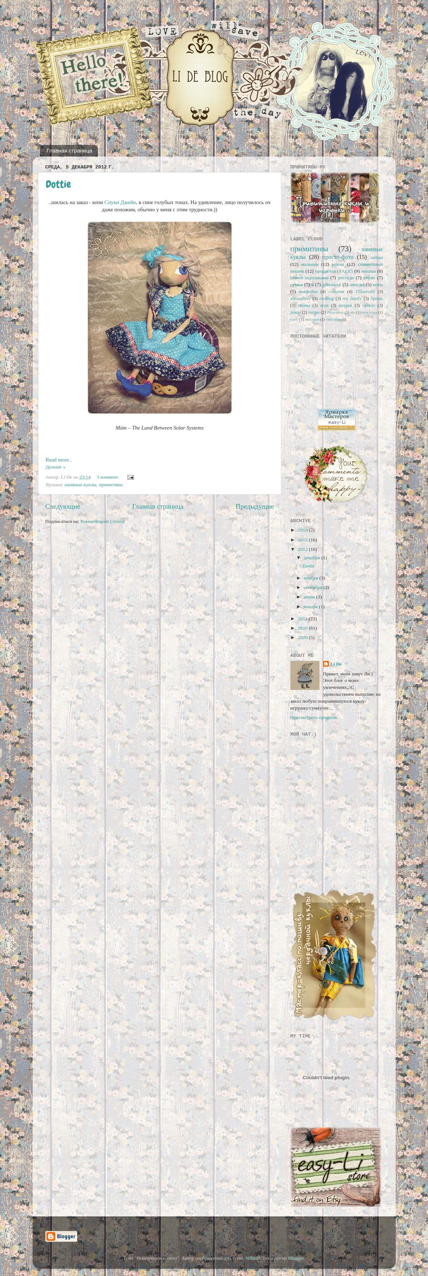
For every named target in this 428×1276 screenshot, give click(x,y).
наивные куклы (81, 484)
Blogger (296, 1258)
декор (295, 312)
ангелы (357, 284)
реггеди (346, 277)
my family (352, 298)
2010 (303, 628)
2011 (303, 618)
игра (324, 305)
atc (352, 312)
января (311, 606)
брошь (377, 298)
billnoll (253, 1258)
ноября (311, 578)
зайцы (376, 257)
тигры (313, 312)
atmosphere (300, 298)
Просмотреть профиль (313, 717)
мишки (368, 271)
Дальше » (56, 467)
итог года (369, 312)
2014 (303, 530)
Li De (336, 664)
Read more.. (59, 460)
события (336, 291)
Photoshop (335, 312)
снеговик (333, 319)
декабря (312, 557)
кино (294, 319)
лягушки (312, 319)
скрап (369, 277)
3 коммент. (108, 477)
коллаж (345, 305)
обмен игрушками (309, 277)
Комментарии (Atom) (103, 521)
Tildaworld (365, 291)
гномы (304, 305)
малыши (309, 264)
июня (310, 597)
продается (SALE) (334, 271)
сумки (296, 284)
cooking (326, 298)
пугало (368, 305)
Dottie (58, 184)
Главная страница (69, 150)
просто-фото (338, 257)
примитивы (111, 484)
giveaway (331, 284)
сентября (314, 587)
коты (378, 284)
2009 (303, 637)
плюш (338, 264)
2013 (303, 539)
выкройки (308, 291)
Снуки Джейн (120, 202)
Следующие (62, 506)
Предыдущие (255, 506)
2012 (303, 549)
